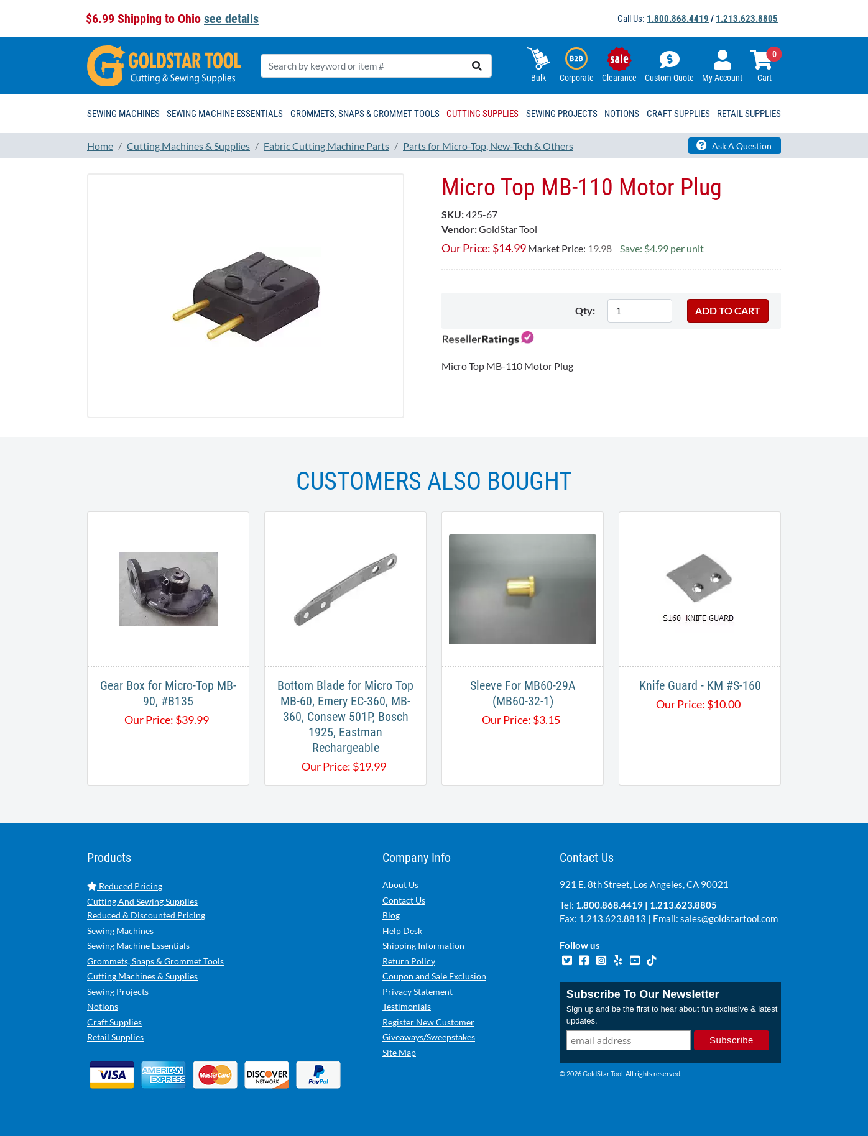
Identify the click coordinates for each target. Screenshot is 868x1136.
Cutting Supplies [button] (482, 113)
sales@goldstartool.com (729, 918)
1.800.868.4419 (678, 18)
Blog (391, 915)
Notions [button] (621, 113)
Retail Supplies (115, 1037)
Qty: (585, 310)
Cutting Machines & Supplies (142, 976)
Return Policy (408, 961)
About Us (400, 884)
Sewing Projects (118, 991)
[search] (477, 66)
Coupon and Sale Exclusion (434, 976)
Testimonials (406, 1006)
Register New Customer (428, 1022)
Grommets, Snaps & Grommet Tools (155, 961)
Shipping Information (423, 945)
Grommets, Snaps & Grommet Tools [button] (365, 113)
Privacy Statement (417, 991)
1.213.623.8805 (747, 18)
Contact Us (403, 900)
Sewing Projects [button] (562, 113)
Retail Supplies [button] (749, 113)
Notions (102, 1006)
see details (231, 18)
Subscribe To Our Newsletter (642, 995)
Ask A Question (734, 145)
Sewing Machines (120, 930)
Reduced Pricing (124, 886)
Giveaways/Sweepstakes (428, 1037)
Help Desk (402, 930)
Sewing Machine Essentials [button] (225, 113)
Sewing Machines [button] (123, 113)
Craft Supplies (114, 1022)
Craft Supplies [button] (678, 113)
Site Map (399, 1052)
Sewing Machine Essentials (138, 945)
